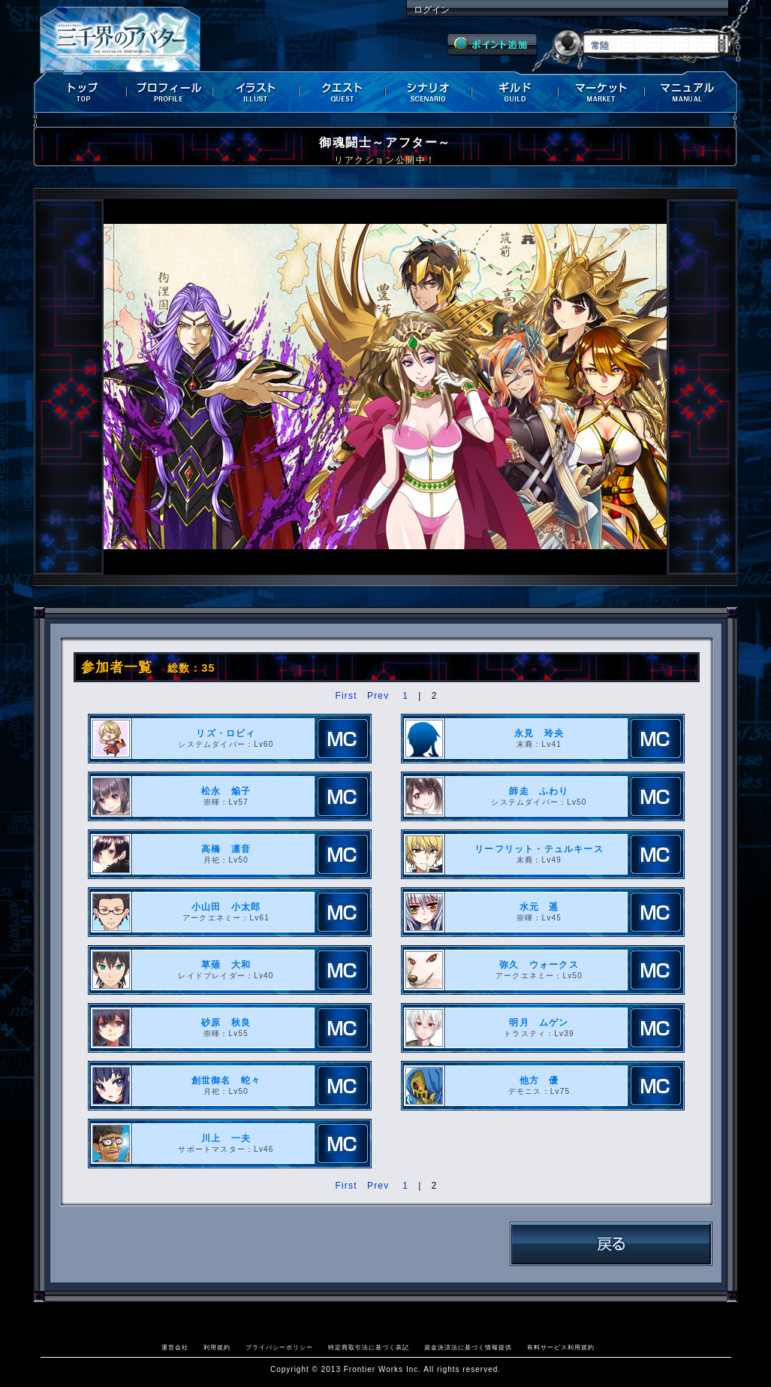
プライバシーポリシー (279, 1347)
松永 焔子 (226, 791)
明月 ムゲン (538, 1022)
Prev (378, 695)
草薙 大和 (226, 964)
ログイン (432, 10)
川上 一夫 (226, 1138)
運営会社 (174, 1347)
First (346, 695)
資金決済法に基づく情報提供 (468, 1347)
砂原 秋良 (226, 1022)
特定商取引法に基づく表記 (368, 1347)
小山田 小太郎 (226, 907)
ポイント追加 (492, 44)
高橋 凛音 (226, 849)
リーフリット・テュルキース (539, 849)
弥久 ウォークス (539, 964)
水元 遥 (539, 907)
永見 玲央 (539, 733)
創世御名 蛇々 (226, 1080)
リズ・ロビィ (225, 733)
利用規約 (216, 1347)
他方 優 (539, 1080)
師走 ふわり (538, 791)
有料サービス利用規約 (561, 1347)
